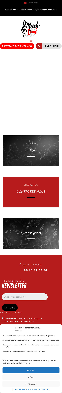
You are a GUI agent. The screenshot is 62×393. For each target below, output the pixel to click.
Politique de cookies (20, 389)
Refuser (31, 377)
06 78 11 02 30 (35, 270)
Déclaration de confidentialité (38, 389)
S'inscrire (9, 307)
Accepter (31, 370)
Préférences (31, 384)
